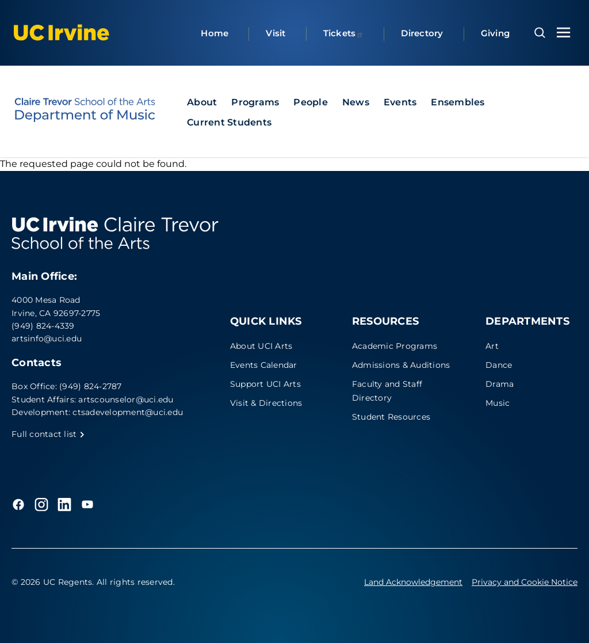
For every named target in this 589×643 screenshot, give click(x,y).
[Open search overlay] (540, 32)
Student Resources (391, 417)
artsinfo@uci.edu (47, 338)
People (310, 102)
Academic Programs (394, 346)
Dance (498, 365)
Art (492, 346)
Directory (422, 33)
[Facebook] (18, 504)
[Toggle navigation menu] (563, 32)
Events (400, 102)
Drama (499, 384)
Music (497, 403)
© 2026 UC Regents (52, 582)
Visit (275, 33)
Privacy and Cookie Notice (524, 582)
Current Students (229, 122)
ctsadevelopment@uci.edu (127, 412)
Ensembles (457, 102)
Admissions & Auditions (401, 365)
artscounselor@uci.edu (125, 399)
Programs (255, 102)
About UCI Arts (261, 346)
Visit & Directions (266, 403)
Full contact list (48, 434)
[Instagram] (41, 504)
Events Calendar (263, 365)
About (202, 102)
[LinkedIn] (64, 504)
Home (214, 33)
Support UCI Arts (265, 384)
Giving (495, 33)
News (355, 102)
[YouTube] (87, 504)
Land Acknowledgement (413, 582)
